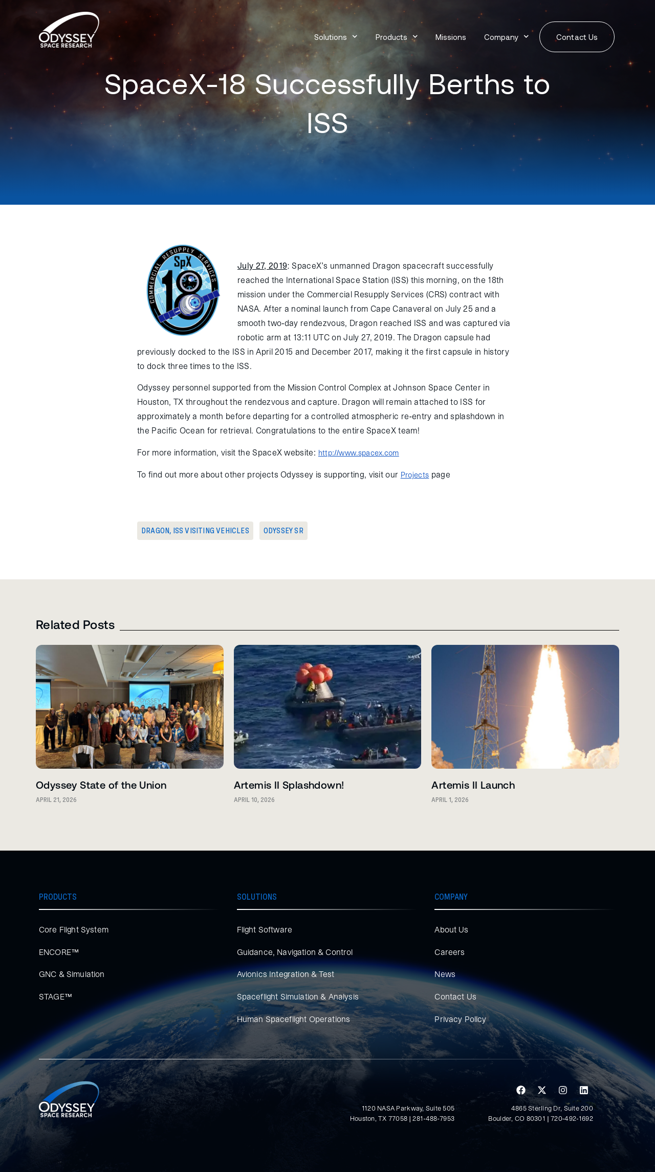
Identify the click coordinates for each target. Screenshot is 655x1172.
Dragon (155, 530)
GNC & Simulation (72, 974)
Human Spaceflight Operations (294, 1019)
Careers (449, 952)
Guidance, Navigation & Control (295, 952)
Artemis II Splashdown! (289, 784)
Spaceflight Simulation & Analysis (298, 996)
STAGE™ (56, 996)
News (444, 974)
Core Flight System (74, 929)
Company (506, 37)
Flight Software (265, 929)
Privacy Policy (460, 1019)
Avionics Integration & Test (286, 974)
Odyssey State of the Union (101, 784)
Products (397, 37)
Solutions (336, 37)
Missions (450, 36)
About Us (451, 929)
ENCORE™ (59, 952)
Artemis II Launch (473, 784)
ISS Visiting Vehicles (211, 530)
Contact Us (455, 996)
